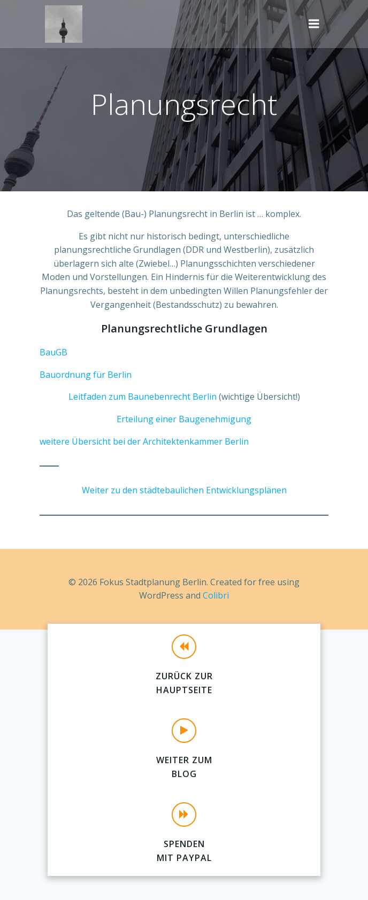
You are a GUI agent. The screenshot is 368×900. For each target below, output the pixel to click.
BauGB (53, 352)
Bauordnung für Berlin (86, 375)
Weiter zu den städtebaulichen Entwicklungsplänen (184, 490)
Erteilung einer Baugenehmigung (184, 419)
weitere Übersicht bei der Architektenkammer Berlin (144, 441)
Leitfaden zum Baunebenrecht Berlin (142, 396)
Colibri (216, 595)
